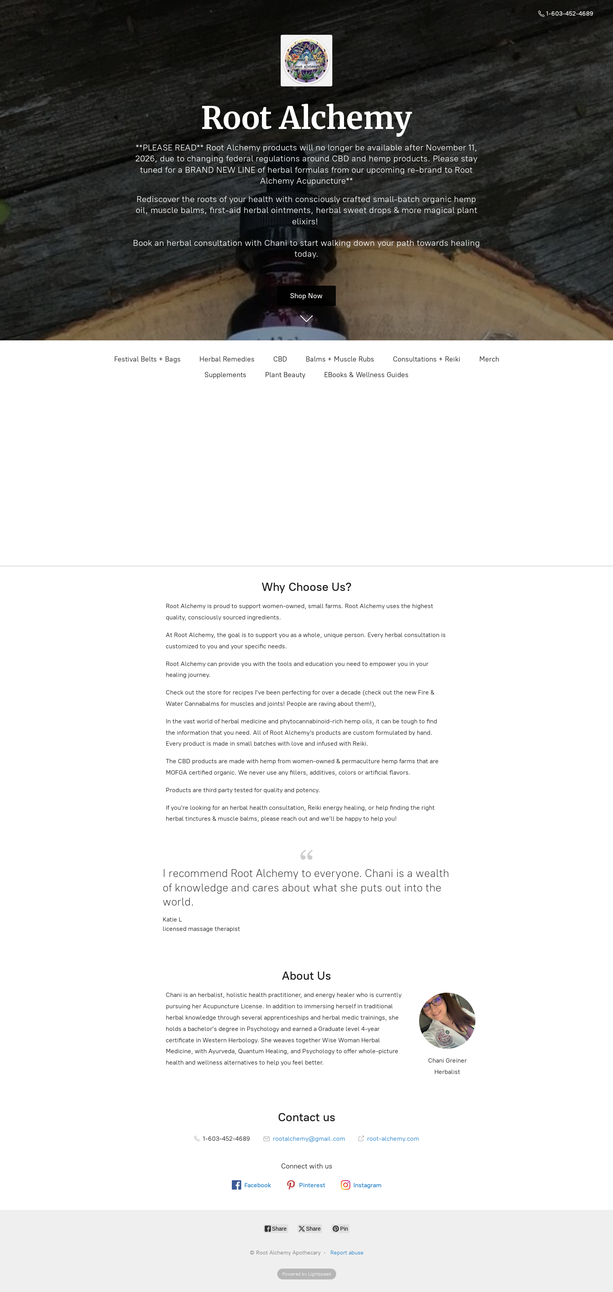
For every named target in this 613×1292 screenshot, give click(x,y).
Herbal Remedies (227, 359)
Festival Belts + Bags (147, 359)
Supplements (225, 374)
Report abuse (347, 1252)
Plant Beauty (285, 374)
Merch (489, 359)
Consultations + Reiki (427, 359)
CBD (280, 359)
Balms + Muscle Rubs (340, 359)
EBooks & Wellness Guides (366, 374)
